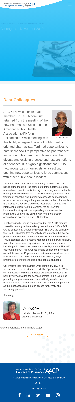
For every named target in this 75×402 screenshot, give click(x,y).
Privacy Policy (39, 389)
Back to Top (37, 335)
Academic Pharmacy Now (28, 23)
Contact (39, 383)
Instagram (58, 395)
